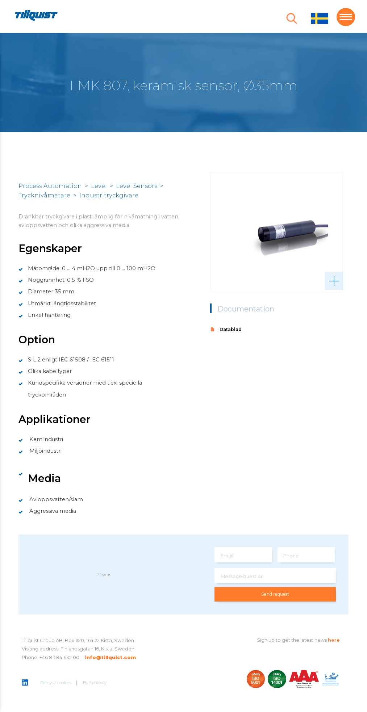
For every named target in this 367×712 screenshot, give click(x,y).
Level (99, 185)
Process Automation (50, 185)
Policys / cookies (56, 683)
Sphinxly (98, 683)
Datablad (231, 329)
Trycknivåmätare (44, 195)
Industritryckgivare (108, 195)
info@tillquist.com (110, 657)
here (334, 640)
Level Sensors (136, 185)
